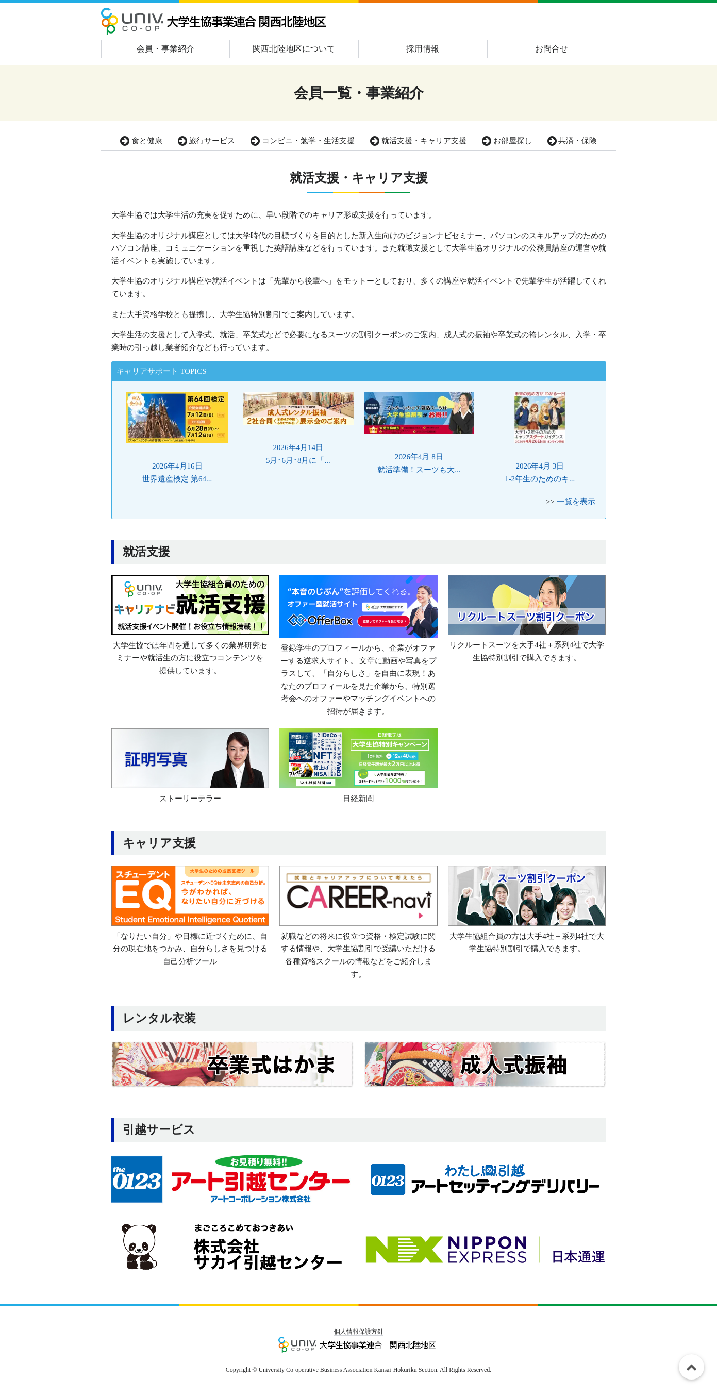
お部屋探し (507, 141)
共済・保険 (572, 141)
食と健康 (141, 141)
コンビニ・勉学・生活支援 (303, 141)
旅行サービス (207, 141)
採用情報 (422, 48)
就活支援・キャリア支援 (418, 141)
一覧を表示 (576, 501)
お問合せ (551, 48)
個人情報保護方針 (358, 1331)
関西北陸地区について (294, 48)
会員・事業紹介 (165, 48)
